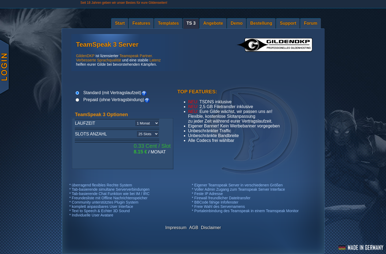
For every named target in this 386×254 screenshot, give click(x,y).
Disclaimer (211, 227)
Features (141, 23)
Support (288, 23)
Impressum (176, 227)
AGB (193, 227)
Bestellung (261, 23)
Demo (237, 23)
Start (120, 23)
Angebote (213, 23)
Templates (168, 23)
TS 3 (191, 23)
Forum (310, 23)
